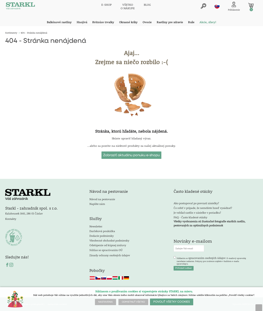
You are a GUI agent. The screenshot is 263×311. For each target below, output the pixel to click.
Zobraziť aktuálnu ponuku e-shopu (131, 155)
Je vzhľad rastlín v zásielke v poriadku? (197, 212)
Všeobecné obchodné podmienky (109, 240)
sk (217, 6)
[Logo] (20, 7)
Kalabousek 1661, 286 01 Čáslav (24, 213)
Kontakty (10, 218)
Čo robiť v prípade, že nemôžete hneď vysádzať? (203, 208)
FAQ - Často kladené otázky (190, 217)
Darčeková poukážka (102, 231)
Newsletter (95, 226)
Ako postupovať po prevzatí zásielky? (196, 203)
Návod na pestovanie (102, 199)
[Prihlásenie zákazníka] (234, 7)
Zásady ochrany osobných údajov (110, 255)
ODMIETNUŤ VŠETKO (133, 302)
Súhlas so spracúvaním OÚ (105, 250)
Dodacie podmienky (101, 235)
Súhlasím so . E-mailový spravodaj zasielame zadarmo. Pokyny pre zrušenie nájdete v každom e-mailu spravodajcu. (211, 260)
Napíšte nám (97, 204)
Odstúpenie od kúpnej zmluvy (107, 245)
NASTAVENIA (105, 302)
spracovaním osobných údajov (207, 258)
